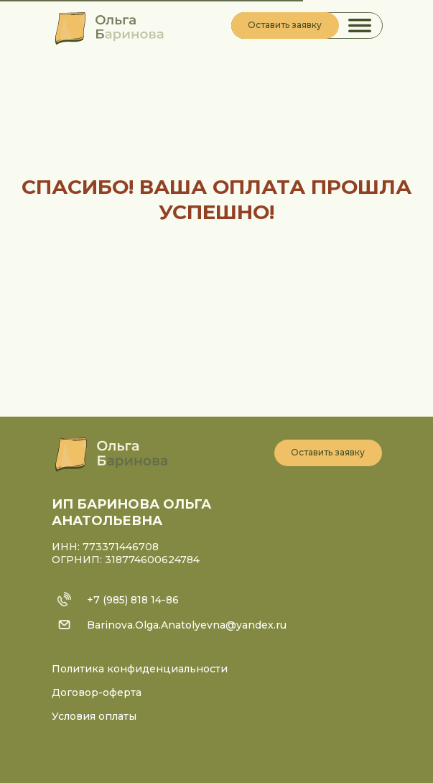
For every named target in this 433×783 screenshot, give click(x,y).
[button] (285, 25)
